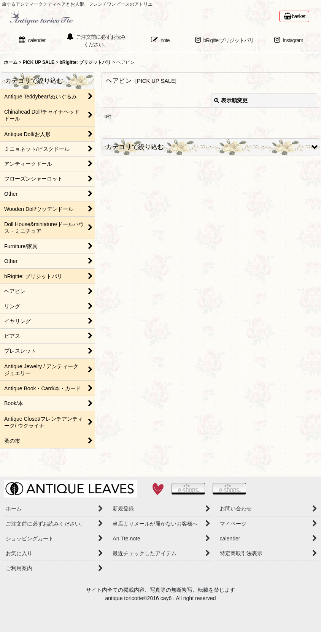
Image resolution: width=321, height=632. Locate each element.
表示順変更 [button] (231, 100)
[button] (211, 146)
